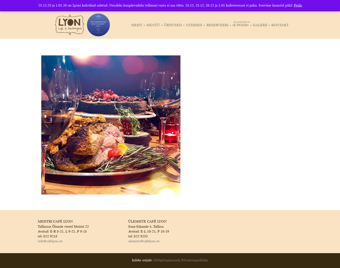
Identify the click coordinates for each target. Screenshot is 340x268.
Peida (298, 5)
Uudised (194, 25)
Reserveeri (217, 25)
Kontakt (280, 25)
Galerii (260, 25)
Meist (136, 25)
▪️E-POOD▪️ (241, 25)
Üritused (173, 25)
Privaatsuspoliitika (194, 260)
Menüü (153, 25)
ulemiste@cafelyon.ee (144, 241)
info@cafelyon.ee (50, 241)
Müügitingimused (166, 260)
